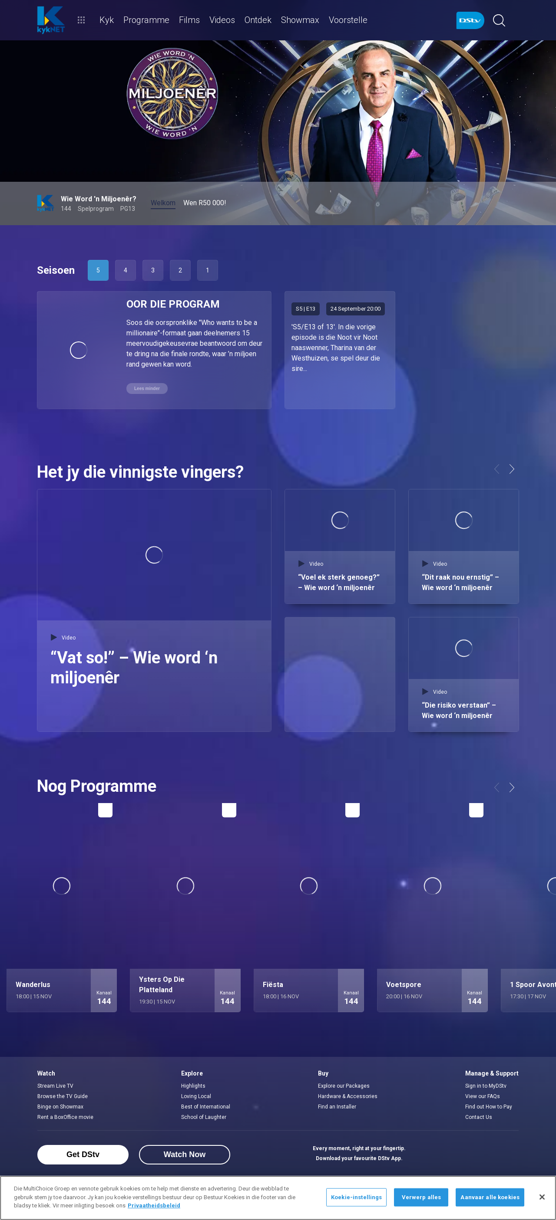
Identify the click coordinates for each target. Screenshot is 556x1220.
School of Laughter (203, 1117)
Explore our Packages (344, 1086)
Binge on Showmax (60, 1107)
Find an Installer (337, 1107)
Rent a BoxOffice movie (65, 1117)
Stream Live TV (55, 1086)
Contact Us (478, 1117)
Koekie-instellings (356, 1197)
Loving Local (196, 1096)
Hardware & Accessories (347, 1096)
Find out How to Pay (488, 1107)
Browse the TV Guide (62, 1096)
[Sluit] (542, 1197)
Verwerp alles (421, 1197)
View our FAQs (482, 1096)
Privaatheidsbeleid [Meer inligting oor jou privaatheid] (154, 1205)
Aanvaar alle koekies (490, 1197)
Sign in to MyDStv (485, 1086)
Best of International (205, 1107)
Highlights (193, 1086)
